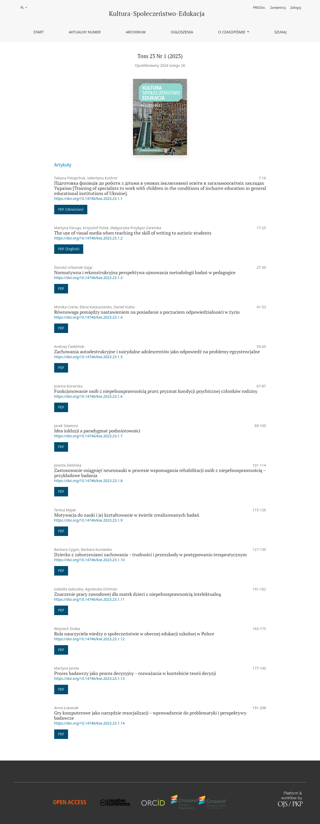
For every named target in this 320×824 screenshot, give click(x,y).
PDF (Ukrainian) (70, 209)
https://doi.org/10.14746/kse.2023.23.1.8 (88, 480)
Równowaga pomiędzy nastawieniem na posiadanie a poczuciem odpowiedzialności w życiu (147, 312)
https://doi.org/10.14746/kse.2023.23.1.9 (88, 520)
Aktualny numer (85, 32)
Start (38, 32)
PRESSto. (259, 7)
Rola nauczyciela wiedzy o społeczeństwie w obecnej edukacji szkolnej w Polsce (134, 634)
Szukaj (280, 32)
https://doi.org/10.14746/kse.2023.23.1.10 (89, 559)
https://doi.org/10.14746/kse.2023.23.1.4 (88, 317)
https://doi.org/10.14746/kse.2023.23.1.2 (88, 238)
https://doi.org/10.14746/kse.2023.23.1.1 (88, 198)
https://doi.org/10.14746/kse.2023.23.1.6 (88, 396)
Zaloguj (295, 7)
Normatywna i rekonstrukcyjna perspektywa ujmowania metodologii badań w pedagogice (145, 272)
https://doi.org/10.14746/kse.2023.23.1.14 (89, 723)
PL (25, 7)
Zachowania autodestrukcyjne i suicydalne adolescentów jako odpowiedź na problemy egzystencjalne (157, 352)
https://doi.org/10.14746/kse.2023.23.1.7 (88, 435)
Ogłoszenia (182, 32)
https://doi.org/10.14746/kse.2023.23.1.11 (89, 599)
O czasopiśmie (232, 32)
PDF (61, 288)
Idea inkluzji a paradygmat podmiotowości (97, 431)
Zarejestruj (278, 7)
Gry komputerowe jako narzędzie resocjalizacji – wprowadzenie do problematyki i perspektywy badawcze (150, 715)
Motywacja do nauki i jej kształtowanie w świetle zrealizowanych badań (126, 515)
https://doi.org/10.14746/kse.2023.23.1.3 (88, 277)
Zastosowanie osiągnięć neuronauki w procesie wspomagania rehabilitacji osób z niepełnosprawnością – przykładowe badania (160, 472)
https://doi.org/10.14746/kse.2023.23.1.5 (88, 356)
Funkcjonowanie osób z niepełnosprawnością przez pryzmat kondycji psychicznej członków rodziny (155, 391)
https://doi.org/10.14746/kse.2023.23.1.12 (89, 638)
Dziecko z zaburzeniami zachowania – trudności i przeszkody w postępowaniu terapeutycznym (150, 555)
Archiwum (136, 32)
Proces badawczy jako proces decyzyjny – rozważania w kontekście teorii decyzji (135, 673)
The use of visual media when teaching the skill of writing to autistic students (132, 233)
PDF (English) (68, 249)
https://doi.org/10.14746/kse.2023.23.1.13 (89, 678)
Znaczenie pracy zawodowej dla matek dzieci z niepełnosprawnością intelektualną (137, 594)
